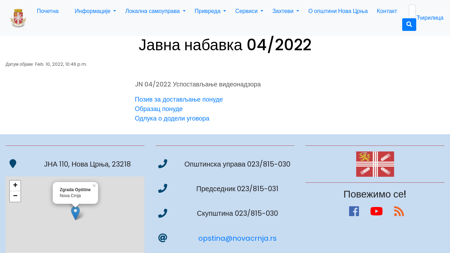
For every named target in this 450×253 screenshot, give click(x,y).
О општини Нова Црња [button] (338, 11)
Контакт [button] (387, 11)
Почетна (48, 11)
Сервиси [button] (247, 11)
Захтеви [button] (283, 11)
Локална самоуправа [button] (153, 11)
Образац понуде (159, 108)
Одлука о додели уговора (172, 118)
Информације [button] (93, 11)
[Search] (412, 11)
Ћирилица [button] (430, 18)
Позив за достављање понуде (179, 99)
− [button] (15, 196)
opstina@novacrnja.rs (237, 238)
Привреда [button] (208, 11)
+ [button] (15, 186)
